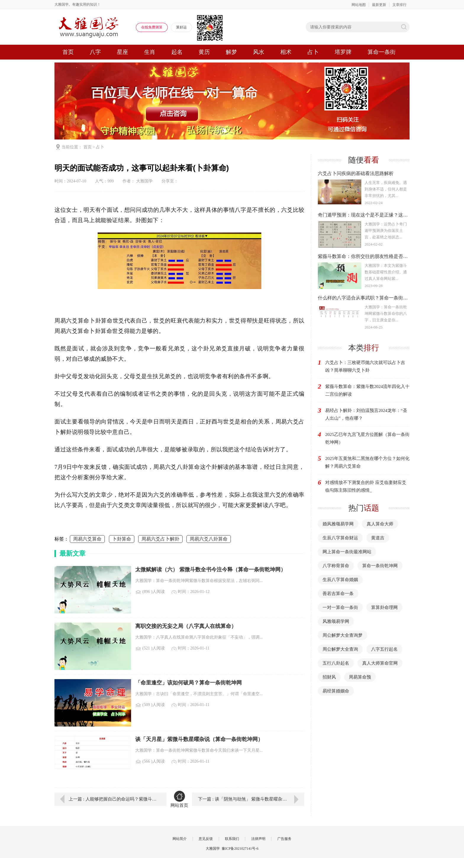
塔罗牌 (343, 52)
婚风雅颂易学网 (338, 524)
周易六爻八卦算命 (209, 538)
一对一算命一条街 (340, 607)
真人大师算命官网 (380, 663)
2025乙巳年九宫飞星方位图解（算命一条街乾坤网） (367, 438)
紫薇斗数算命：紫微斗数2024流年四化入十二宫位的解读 (367, 390)
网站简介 (180, 839)
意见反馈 (206, 839)
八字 (95, 52)
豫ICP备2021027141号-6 (240, 848)
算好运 (181, 27)
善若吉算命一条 (338, 593)
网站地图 (359, 5)
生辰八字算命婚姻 (340, 579)
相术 (285, 52)
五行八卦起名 (336, 663)
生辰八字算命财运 (340, 537)
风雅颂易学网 (336, 621)
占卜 (313, 52)
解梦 (231, 52)
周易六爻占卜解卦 (160, 538)
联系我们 (232, 839)
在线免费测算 (151, 27)
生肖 (149, 52)
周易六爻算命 (87, 538)
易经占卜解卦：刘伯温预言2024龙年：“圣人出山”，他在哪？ (366, 414)
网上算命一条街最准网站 (347, 551)
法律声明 (258, 839)
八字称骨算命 (336, 565)
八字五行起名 (384, 649)
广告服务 (284, 839)
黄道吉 (377, 537)
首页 (68, 52)
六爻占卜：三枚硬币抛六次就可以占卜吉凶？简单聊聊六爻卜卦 (365, 366)
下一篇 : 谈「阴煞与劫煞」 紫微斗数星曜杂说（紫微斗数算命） (251, 799)
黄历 (204, 52)
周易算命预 (360, 677)
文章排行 (399, 5)
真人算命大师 (380, 524)
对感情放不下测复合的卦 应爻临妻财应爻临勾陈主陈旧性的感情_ (365, 486)
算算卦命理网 (384, 607)
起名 (177, 52)
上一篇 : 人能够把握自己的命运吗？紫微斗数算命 (113, 799)
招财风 (329, 677)
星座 (122, 52)
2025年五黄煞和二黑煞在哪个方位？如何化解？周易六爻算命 (367, 462)
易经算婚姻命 (336, 691)
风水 (258, 52)
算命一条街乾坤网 (380, 565)
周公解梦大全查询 (340, 649)
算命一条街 (382, 52)
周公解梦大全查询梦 (342, 635)
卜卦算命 (121, 538)
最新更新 (379, 5)
